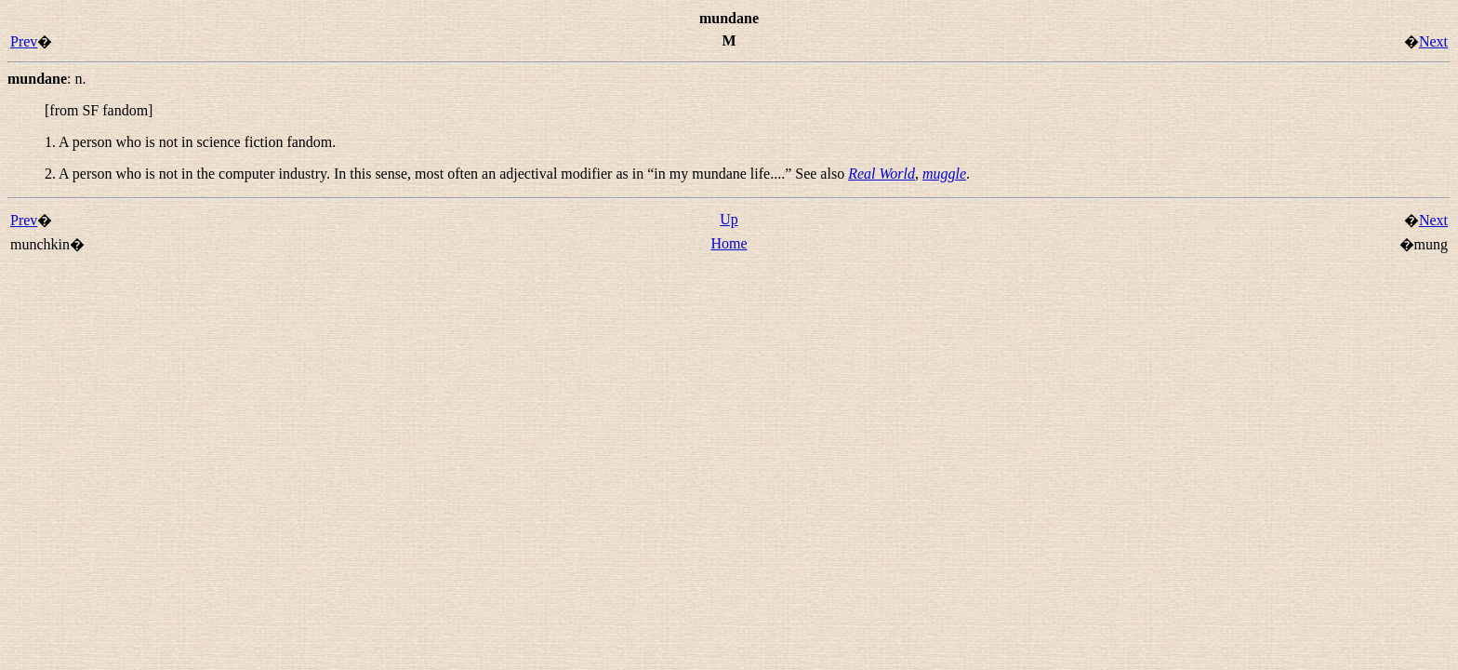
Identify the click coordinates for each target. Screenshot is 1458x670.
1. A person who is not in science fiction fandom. (190, 142)
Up (729, 219)
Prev (23, 41)
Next (1433, 41)
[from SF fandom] (98, 110)
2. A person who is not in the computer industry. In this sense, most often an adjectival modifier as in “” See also (446, 173)
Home (728, 243)
